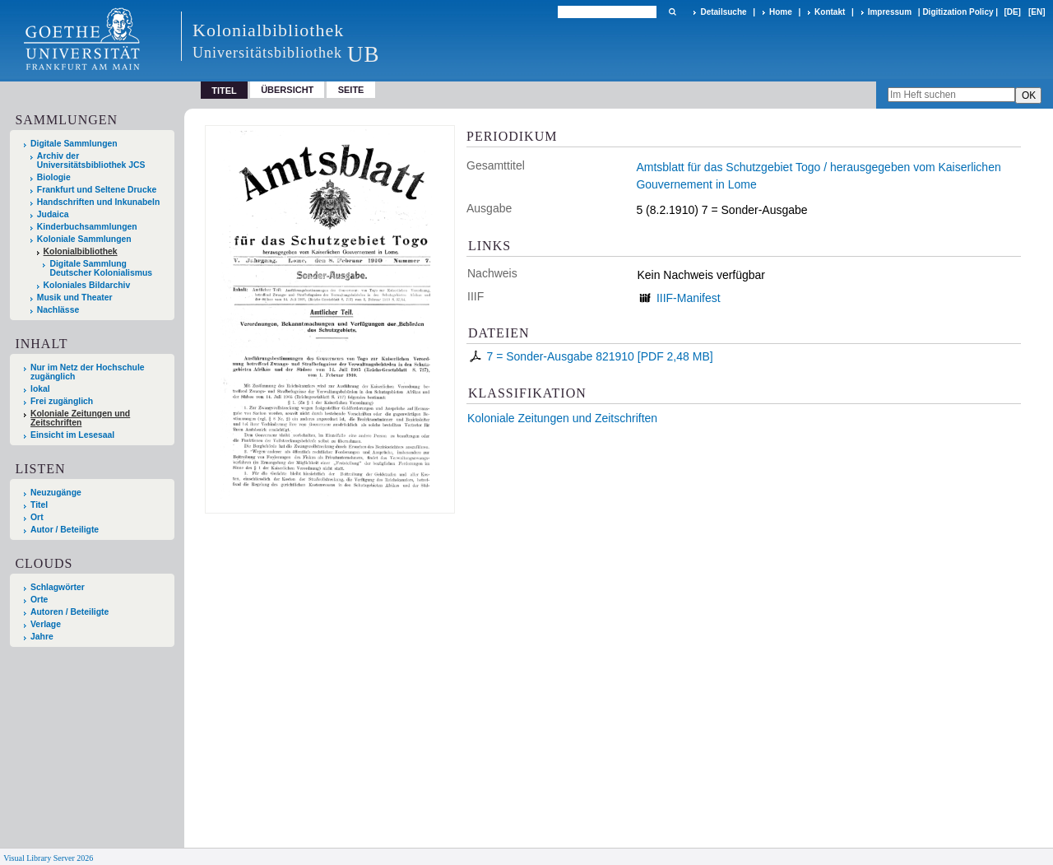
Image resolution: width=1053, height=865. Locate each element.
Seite (351, 90)
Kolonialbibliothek (81, 251)
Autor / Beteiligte (64, 529)
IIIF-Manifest (688, 298)
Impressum (890, 11)
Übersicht (287, 90)
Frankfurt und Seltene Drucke (97, 189)
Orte (39, 599)
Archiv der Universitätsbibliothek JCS (91, 160)
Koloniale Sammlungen (84, 239)
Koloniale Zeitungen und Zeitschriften (562, 418)
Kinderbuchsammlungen (87, 226)
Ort (37, 517)
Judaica (53, 214)
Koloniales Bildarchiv (87, 285)
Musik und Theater (75, 297)
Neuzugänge (55, 492)
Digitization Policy (957, 11)
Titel (39, 504)
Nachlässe (58, 309)
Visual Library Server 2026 (48, 858)
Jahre (41, 636)
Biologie (54, 177)
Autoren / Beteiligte (69, 611)
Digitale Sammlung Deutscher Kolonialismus (100, 268)
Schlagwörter (57, 587)
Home (780, 11)
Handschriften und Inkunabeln (98, 202)
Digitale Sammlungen (74, 143)
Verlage (45, 624)
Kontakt (829, 11)
